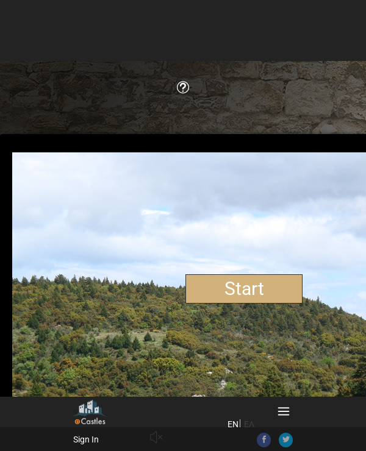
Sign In (86, 439)
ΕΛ (249, 424)
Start (244, 288)
